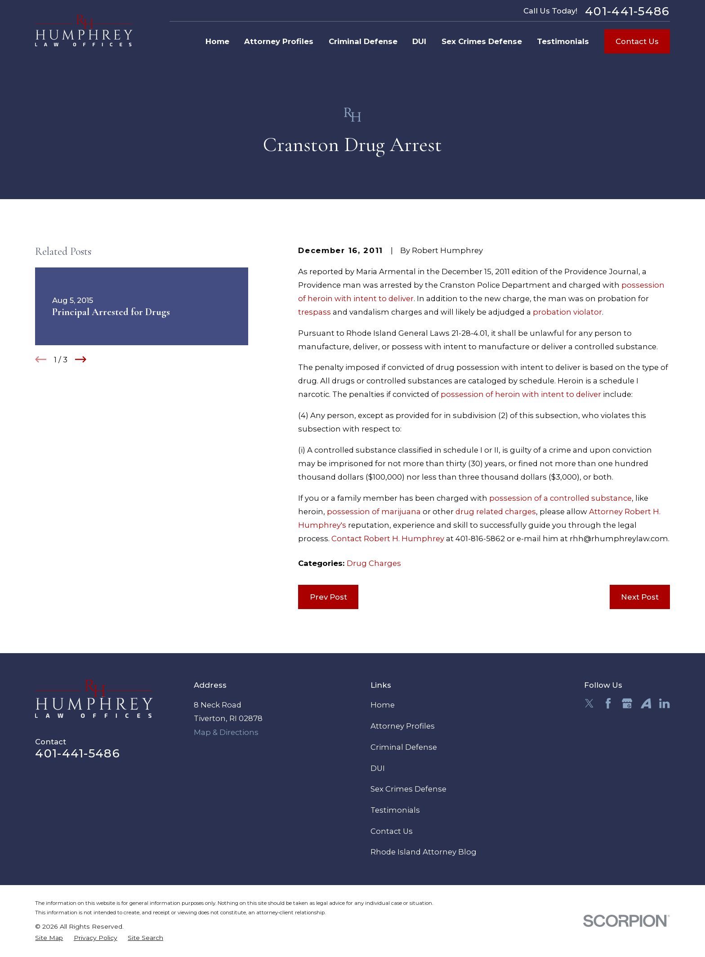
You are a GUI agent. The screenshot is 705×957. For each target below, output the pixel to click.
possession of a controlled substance (560, 498)
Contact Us (637, 41)
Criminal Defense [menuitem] (363, 41)
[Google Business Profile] (627, 703)
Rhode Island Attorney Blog (423, 851)
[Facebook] (608, 703)
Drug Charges (374, 563)
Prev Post (328, 596)
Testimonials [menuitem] (563, 41)
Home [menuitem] (217, 41)
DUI (377, 768)
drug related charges (495, 511)
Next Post (640, 596)
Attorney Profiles (402, 725)
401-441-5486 (627, 11)
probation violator (567, 311)
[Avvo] (646, 703)
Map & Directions (226, 732)
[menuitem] (49, 938)
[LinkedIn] (664, 703)
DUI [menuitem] (419, 41)
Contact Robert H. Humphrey (387, 538)
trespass (314, 311)
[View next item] (80, 359)
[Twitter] (589, 703)
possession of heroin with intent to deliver (521, 394)
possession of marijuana (374, 511)
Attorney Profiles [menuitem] (278, 41)
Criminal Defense (403, 747)
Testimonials (395, 810)
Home (382, 704)
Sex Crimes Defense (408, 788)
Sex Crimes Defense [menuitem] (482, 41)
